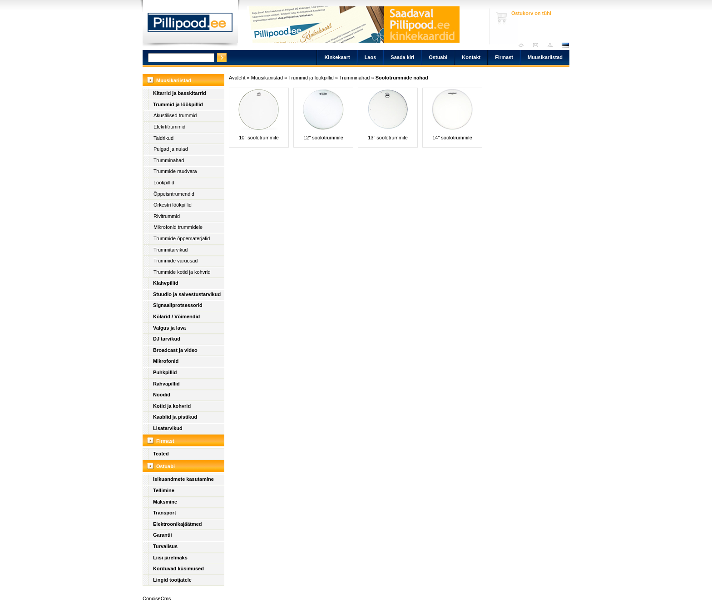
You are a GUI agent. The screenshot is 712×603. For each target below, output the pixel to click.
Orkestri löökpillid (172, 205)
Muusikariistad (545, 57)
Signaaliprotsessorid (178, 305)
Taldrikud (163, 138)
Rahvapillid (166, 383)
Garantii (162, 535)
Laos (370, 57)
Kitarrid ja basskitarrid (179, 93)
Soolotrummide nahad (402, 77)
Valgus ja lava (169, 328)
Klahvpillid (165, 283)
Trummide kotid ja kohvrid (182, 272)
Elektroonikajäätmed (177, 524)
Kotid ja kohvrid (172, 406)
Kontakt (471, 57)
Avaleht (523, 45)
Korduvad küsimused (178, 568)
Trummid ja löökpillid (178, 104)
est (564, 45)
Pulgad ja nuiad (170, 149)
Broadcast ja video (175, 350)
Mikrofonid (165, 361)
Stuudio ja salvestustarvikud (187, 294)
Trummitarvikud (170, 249)
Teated (161, 453)
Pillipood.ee (190, 25)
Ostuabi (438, 57)
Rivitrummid (166, 216)
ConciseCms (157, 598)
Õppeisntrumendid (173, 194)
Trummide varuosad (175, 260)
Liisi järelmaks (170, 557)
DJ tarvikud (166, 338)
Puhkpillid (165, 372)
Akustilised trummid (175, 115)
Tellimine (163, 490)
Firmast (504, 57)
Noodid (161, 394)
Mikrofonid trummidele (178, 227)
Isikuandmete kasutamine (183, 479)
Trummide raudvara (175, 171)
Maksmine (165, 501)
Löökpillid (163, 182)
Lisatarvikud (168, 428)
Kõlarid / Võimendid (176, 316)
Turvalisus (165, 546)
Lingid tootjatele (172, 580)
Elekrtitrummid (169, 126)
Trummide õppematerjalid (181, 238)
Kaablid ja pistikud (175, 417)
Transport (164, 512)
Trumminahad (168, 160)
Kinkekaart (337, 57)
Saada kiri (537, 45)
